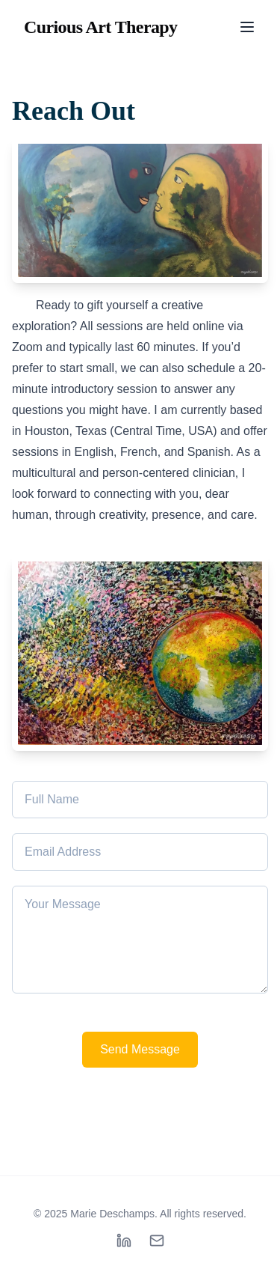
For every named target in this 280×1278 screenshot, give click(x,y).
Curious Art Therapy (101, 27)
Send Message (140, 1049)
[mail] (156, 1240)
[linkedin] (123, 1240)
